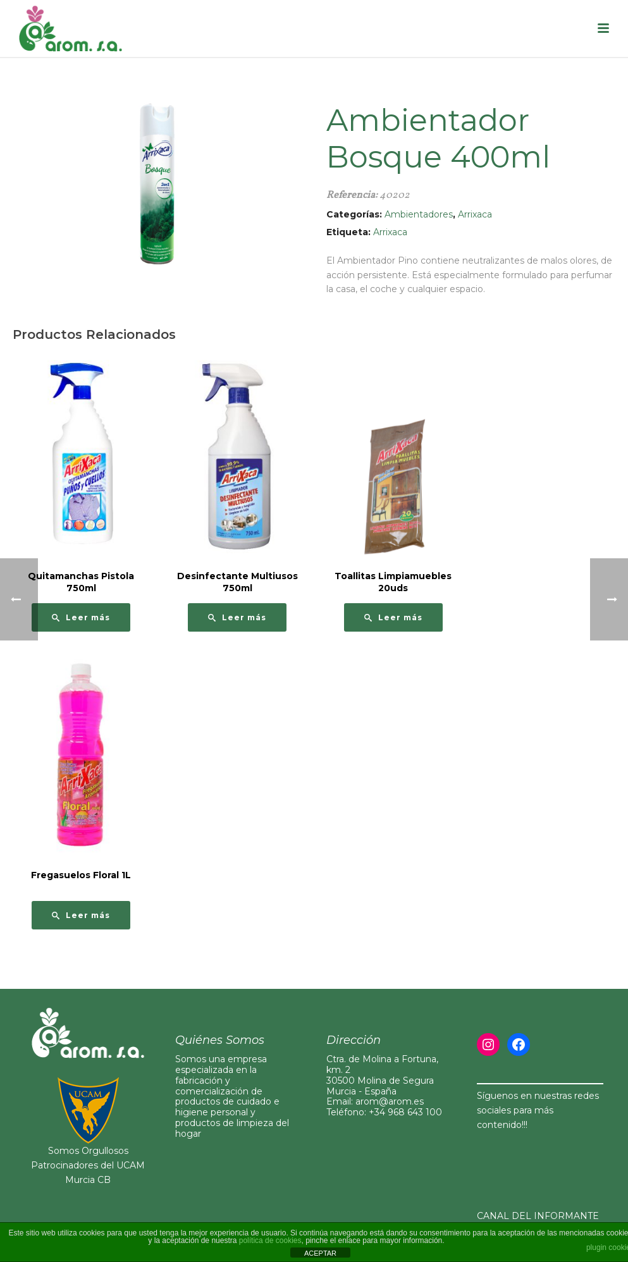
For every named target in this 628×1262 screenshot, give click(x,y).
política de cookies (270, 1240)
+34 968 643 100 (405, 1112)
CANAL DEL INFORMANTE (538, 1216)
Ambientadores (419, 214)
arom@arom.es (389, 1101)
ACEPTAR (320, 1253)
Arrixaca (475, 214)
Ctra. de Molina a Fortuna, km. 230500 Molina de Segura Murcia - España (382, 1074)
